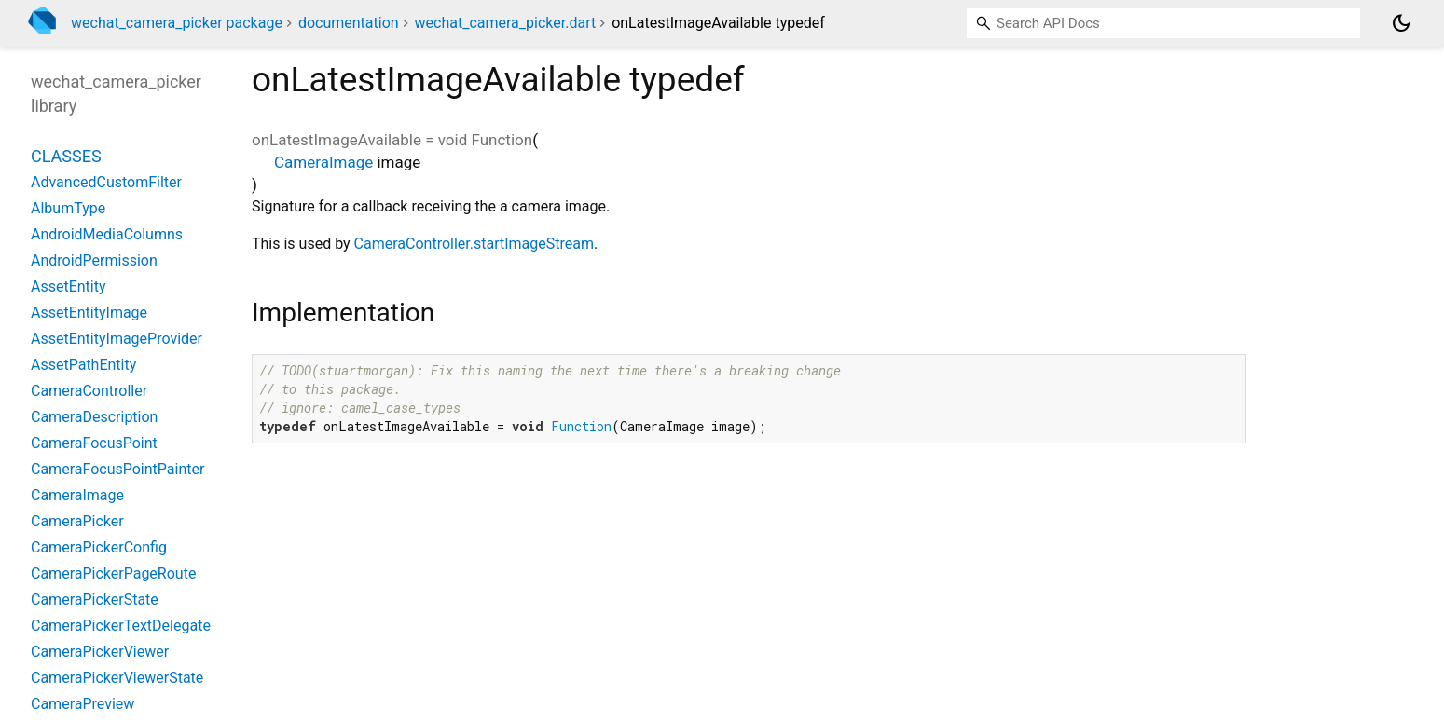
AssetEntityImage (89, 312)
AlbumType (68, 208)
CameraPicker (77, 521)
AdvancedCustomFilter (106, 182)
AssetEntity (68, 286)
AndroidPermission (94, 260)
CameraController (89, 391)
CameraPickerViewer (100, 652)
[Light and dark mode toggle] (1401, 23)
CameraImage (323, 162)
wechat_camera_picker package (176, 23)
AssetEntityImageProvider (116, 338)
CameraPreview (82, 704)
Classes (66, 156)
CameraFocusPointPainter (117, 469)
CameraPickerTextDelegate (121, 625)
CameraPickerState (94, 599)
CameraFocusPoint (94, 443)
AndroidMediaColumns (107, 234)
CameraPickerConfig (99, 547)
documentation (348, 23)
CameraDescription (94, 417)
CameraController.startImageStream (474, 243)
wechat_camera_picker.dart (506, 23)
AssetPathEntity (83, 365)
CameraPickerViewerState (117, 678)
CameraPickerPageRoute (113, 573)
